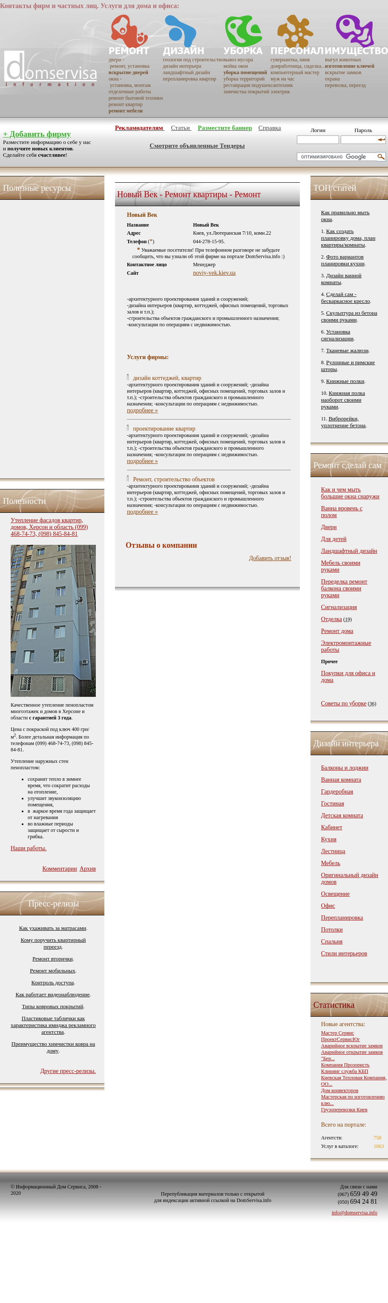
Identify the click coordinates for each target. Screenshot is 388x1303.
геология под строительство (193, 60)
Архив (88, 869)
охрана (332, 79)
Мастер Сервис (337, 1033)
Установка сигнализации (337, 335)
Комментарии (59, 869)
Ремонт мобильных (52, 970)
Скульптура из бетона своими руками (349, 316)
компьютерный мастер (294, 72)
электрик (280, 92)
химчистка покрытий (246, 92)
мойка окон (236, 66)
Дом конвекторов (340, 1090)
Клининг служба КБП (344, 1071)
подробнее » (142, 410)
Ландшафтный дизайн (349, 551)
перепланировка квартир (189, 79)
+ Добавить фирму (37, 133)
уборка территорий (244, 79)
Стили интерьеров (344, 953)
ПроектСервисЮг (340, 1039)
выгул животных (343, 60)
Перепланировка (342, 918)
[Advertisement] (45, 337)
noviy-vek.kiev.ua (214, 273)
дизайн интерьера (182, 66)
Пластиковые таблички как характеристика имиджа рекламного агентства (53, 1025)
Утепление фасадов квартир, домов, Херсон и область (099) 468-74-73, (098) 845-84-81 (49, 527)
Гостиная (332, 803)
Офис (328, 906)
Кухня (328, 839)
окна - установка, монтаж (130, 82)
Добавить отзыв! (270, 558)
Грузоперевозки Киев (344, 1110)
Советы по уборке (344, 703)
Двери (329, 527)
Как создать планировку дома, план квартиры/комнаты (348, 238)
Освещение (335, 894)
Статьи (181, 127)
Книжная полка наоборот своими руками (343, 400)
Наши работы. (28, 848)
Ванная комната (341, 780)
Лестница (333, 851)
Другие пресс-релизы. (68, 1071)
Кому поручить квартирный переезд (53, 943)
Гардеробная (337, 791)
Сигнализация (339, 607)
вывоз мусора (238, 60)
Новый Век (142, 215)
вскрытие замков (343, 72)
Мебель (330, 863)
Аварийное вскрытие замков (352, 1046)
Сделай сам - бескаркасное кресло (345, 297)
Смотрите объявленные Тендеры (196, 145)
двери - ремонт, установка (129, 63)
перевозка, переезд (345, 85)
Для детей (334, 539)
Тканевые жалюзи (347, 350)
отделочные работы (130, 92)
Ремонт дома (337, 631)
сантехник (281, 85)
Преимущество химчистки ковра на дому (53, 1047)
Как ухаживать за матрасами (52, 928)
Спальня (331, 941)
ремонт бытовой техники (136, 98)
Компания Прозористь (345, 1065)
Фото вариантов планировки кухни (343, 260)
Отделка (331, 619)
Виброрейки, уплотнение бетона (343, 422)
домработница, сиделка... (297, 66)
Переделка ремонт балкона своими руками (344, 588)
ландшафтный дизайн (186, 72)
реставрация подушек (247, 85)
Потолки (332, 929)
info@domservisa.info (354, 1213)
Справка (270, 127)
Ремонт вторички (52, 958)
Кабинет (331, 827)
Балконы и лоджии (344, 768)
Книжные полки (345, 381)
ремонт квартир (126, 104)
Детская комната (342, 815)
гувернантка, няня (290, 60)
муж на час (282, 79)
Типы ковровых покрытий (52, 1006)
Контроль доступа (53, 982)
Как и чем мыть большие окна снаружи (350, 493)
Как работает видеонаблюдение (53, 994)
